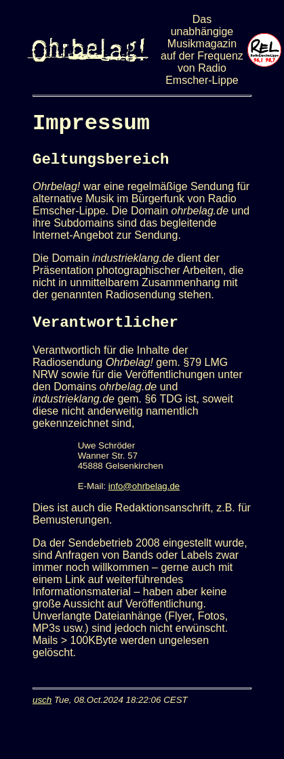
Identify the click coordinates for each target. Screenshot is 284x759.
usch (42, 700)
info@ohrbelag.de (144, 486)
